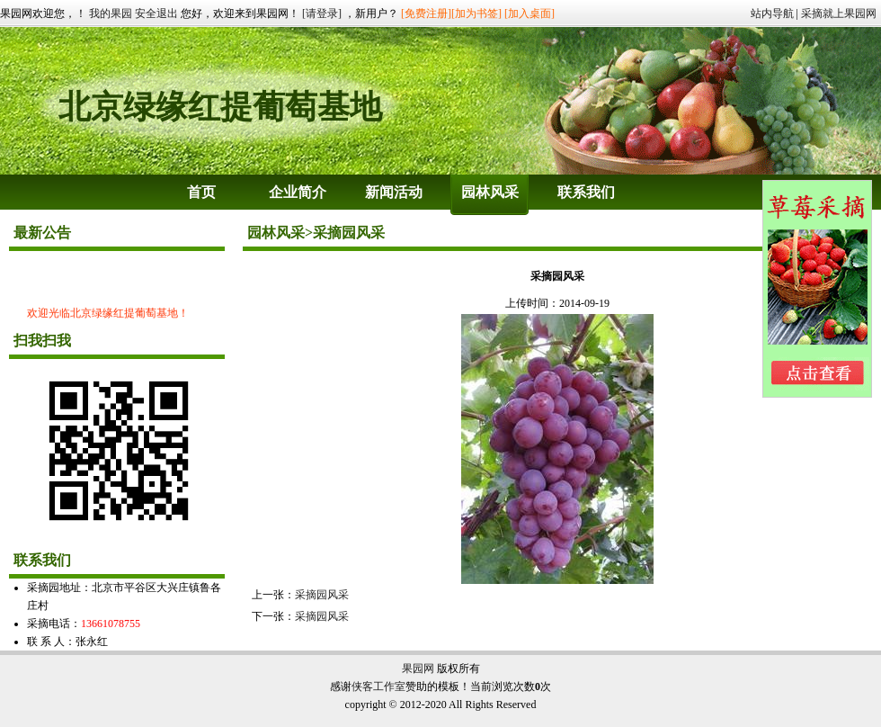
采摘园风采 (322, 594)
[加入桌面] (529, 13)
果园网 (418, 668)
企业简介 (297, 192)
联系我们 (586, 192)
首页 (201, 192)
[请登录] (322, 13)
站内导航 (772, 13)
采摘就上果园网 (839, 13)
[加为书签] (476, 13)
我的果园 (110, 13)
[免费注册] (426, 13)
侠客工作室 (378, 686)
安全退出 (156, 13)
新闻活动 (394, 192)
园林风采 (490, 192)
